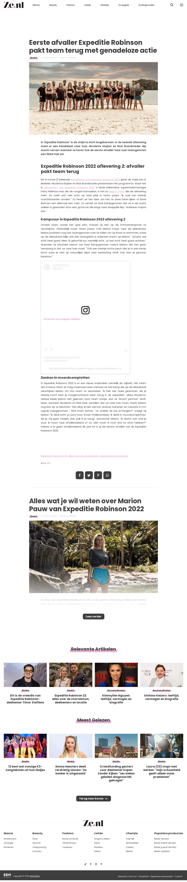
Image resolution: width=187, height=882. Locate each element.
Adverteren (144, 876)
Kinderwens (10, 838)
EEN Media (35, 876)
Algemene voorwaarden (162, 876)
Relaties (98, 847)
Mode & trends (70, 838)
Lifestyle (105, 5)
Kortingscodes (146, 5)
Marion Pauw (117, 191)
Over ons (132, 876)
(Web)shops (69, 842)
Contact (178, 876)
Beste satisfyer (162, 851)
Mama (36, 5)
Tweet (89, 475)
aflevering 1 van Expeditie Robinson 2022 (69, 187)
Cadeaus (67, 847)
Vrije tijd (130, 838)
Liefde (87, 5)
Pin (98, 475)
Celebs (130, 847)
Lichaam (36, 851)
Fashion (71, 5)
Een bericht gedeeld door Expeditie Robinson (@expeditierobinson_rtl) (85, 368)
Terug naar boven (91, 802)
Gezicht (36, 842)
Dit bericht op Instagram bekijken (62, 319)
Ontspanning (39, 847)
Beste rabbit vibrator (165, 842)
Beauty (53, 5)
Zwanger (8, 842)
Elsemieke (71, 58)
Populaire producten (168, 833)
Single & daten (102, 838)
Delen (80, 475)
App (107, 475)
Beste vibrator (161, 838)
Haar (35, 838)
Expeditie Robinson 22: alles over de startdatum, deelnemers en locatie (84, 456)
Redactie (122, 876)
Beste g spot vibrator (165, 847)
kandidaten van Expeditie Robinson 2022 (95, 179)
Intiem (97, 851)
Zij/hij (97, 842)
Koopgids (124, 5)
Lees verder (93, 618)
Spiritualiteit (132, 842)
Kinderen (8, 847)
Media (33, 57)
